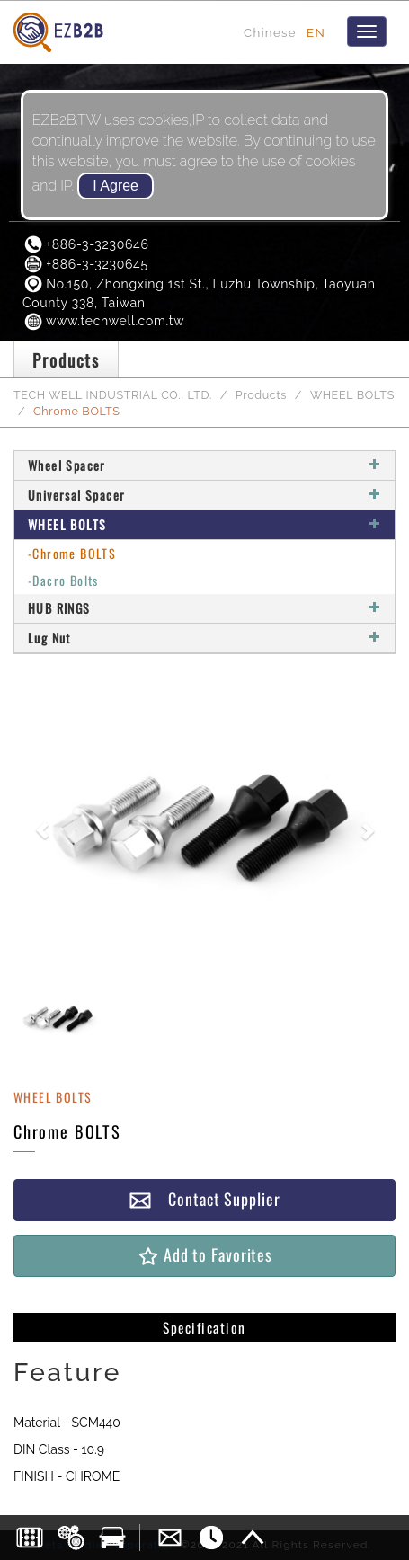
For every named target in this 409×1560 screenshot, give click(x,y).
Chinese (270, 32)
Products (261, 395)
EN (316, 32)
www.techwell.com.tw (103, 321)
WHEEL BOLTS (352, 395)
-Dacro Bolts (63, 580)
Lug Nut (204, 637)
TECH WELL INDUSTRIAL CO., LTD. (112, 395)
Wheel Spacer (204, 465)
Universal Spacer (204, 494)
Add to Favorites (204, 1255)
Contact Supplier (204, 1199)
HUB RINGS (204, 607)
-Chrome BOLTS (72, 553)
